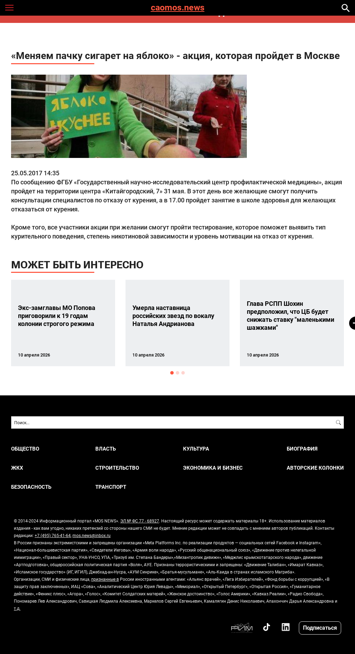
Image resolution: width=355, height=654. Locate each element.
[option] (63, 323)
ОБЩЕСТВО (25, 448)
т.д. (17, 608)
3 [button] (183, 373)
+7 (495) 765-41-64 (53, 535)
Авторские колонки (315, 467)
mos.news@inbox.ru (91, 535)
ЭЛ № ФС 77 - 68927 (139, 520)
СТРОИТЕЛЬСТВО (117, 467)
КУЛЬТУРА (196, 448)
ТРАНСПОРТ (110, 486)
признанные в (105, 579)
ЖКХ (17, 467)
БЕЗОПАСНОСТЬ (31, 486)
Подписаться (320, 627)
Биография (302, 448)
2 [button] (177, 373)
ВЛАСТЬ (105, 448)
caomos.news (178, 8)
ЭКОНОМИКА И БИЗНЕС (213, 467)
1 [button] (172, 373)
